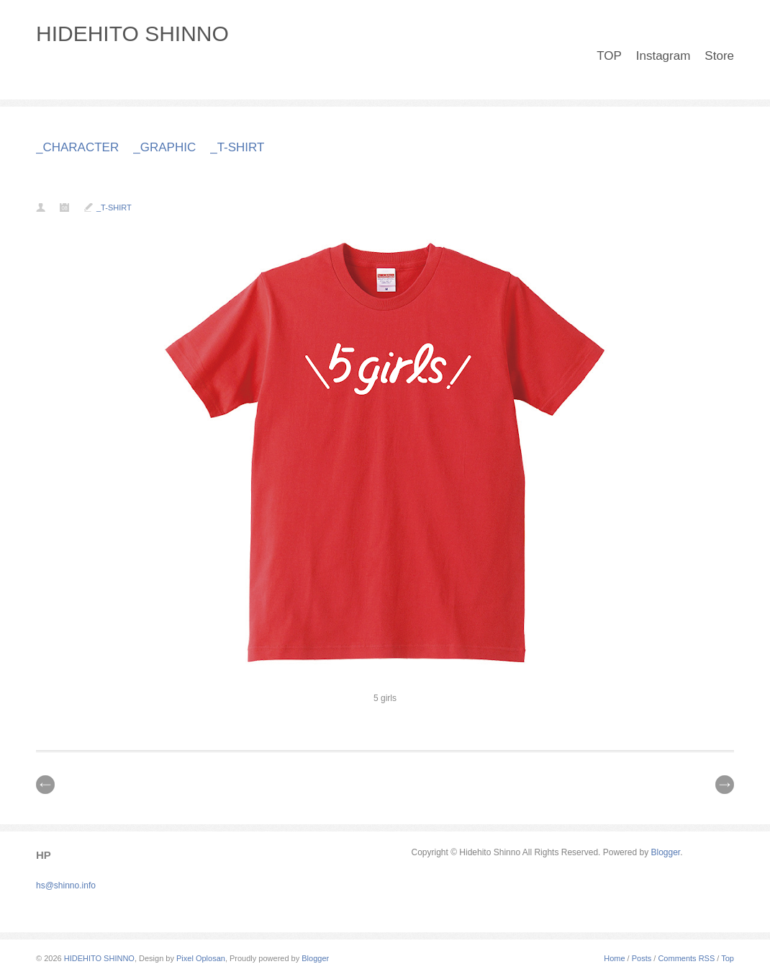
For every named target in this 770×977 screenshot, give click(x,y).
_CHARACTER (77, 147)
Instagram (663, 56)
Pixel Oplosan (200, 958)
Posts (642, 958)
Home (614, 958)
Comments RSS (686, 958)
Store (719, 56)
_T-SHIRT (237, 147)
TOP (609, 56)
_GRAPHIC (164, 147)
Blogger (665, 852)
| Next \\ (724, 784)
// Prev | (45, 784)
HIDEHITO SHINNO (132, 33)
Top (727, 958)
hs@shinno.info (66, 885)
